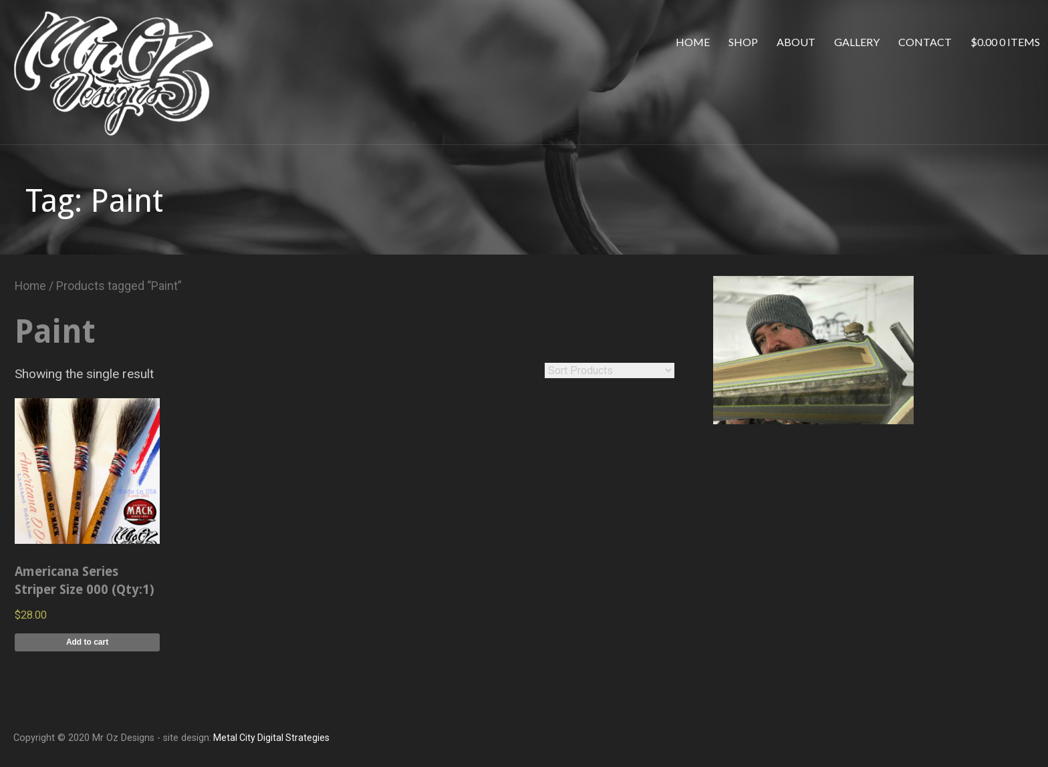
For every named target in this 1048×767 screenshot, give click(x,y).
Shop (743, 41)
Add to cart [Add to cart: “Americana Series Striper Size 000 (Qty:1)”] (87, 642)
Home (693, 41)
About (796, 41)
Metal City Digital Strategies (270, 737)
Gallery (857, 41)
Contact (925, 41)
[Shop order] (609, 370)
